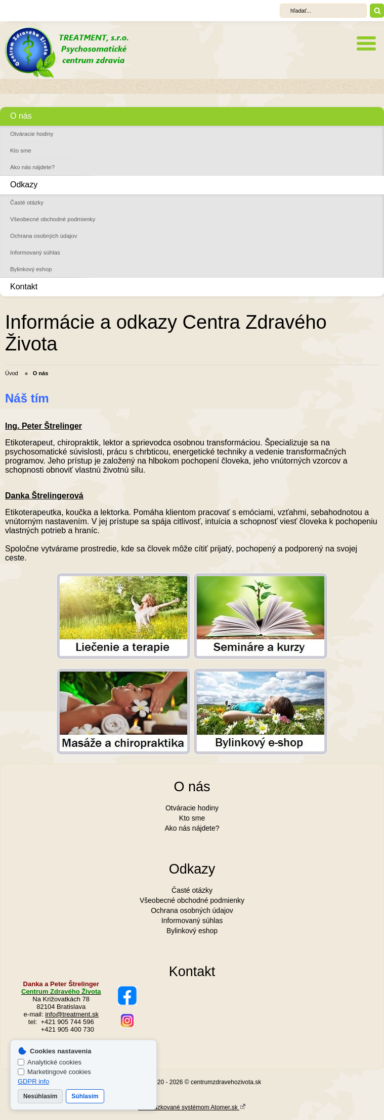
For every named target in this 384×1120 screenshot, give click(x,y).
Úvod (11, 373)
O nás (21, 116)
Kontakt (23, 286)
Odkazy (23, 184)
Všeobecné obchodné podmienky (52, 219)
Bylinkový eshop (31, 269)
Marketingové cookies (54, 1072)
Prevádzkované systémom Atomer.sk (192, 1107)
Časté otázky (27, 202)
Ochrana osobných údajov (43, 236)
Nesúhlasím (40, 1096)
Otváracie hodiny (31, 134)
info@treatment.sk (72, 1014)
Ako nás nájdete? (32, 167)
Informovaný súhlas (35, 252)
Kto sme (20, 150)
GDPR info (33, 1081)
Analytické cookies (49, 1062)
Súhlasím (84, 1096)
